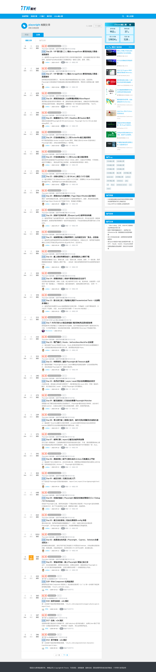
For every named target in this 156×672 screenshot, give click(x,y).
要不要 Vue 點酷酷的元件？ (50, 579)
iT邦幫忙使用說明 (119, 668)
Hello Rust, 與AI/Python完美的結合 (124, 112)
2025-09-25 (55, 267)
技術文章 (34, 16)
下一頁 (65, 655)
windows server (122, 185)
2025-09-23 (55, 289)
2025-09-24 (55, 245)
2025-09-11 (55, 550)
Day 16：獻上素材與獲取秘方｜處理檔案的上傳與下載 (67, 257)
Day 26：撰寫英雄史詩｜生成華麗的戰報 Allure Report (68, 98)
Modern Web (51, 576)
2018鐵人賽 (119, 177)
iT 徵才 (42, 16)
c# (108, 185)
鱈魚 (45, 589)
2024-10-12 (54, 589)
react (108, 188)
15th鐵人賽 (110, 161)
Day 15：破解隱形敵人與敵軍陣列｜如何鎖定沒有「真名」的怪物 (72, 237)
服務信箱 (88, 668)
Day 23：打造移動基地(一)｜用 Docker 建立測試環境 (67, 157)
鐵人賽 (119, 173)
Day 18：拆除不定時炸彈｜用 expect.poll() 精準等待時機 (68, 215)
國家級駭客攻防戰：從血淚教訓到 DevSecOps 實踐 (124, 101)
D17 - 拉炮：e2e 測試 (54, 620)
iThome (66, 668)
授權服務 (81, 668)
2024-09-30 (54, 628)
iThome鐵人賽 (122, 25)
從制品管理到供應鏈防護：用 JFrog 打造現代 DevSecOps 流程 (124, 124)
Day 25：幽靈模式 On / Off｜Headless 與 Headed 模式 (68, 118)
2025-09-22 (55, 311)
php (126, 181)
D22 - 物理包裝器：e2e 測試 (57, 601)
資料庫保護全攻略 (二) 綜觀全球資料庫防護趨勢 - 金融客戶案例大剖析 (124, 81)
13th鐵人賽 (110, 165)
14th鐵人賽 (120, 165)
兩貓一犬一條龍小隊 (69, 62)
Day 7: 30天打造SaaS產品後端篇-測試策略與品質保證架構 (69, 323)
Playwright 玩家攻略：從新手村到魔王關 (54, 49)
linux (112, 185)
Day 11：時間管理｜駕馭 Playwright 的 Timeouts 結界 (67, 362)
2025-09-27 (55, 226)
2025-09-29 (55, 204)
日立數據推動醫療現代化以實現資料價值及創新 (124, 91)
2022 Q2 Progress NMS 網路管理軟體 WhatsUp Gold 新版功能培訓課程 (124, 71)
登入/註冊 (130, 16)
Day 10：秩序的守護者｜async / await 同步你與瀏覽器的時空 (70, 381)
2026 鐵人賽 (58, 16)
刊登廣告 (73, 668)
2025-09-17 (55, 428)
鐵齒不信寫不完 (67, 589)
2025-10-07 (55, 62)
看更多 (131, 47)
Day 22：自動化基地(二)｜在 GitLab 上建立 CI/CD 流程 (68, 176)
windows (120, 181)
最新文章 (28, 40)
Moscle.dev (47, 331)
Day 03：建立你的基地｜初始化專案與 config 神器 (66, 520)
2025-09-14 (55, 486)
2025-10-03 (55, 145)
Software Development (54, 46)
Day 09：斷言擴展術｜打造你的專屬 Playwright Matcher (69, 400)
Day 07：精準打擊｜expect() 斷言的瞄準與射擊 (65, 439)
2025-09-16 (55, 447)
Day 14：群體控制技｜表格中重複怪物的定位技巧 (66, 278)
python (128, 177)
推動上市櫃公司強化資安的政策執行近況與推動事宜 (124, 52)
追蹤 (98, 26)
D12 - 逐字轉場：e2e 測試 (56, 640)
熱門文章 (42, 40)
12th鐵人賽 (120, 169)
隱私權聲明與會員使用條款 (102, 668)
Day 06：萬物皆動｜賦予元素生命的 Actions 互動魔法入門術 (70, 459)
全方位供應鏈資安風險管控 (124, 61)
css (130, 185)
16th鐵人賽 (120, 161)
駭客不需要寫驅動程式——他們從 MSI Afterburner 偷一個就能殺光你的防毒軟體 (120, 232)
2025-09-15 (55, 467)
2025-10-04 (55, 126)
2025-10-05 (55, 106)
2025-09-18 (55, 408)
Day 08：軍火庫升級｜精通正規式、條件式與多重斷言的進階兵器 (72, 420)
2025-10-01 (55, 184)
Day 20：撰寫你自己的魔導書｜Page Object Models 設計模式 (71, 196)
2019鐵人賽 (127, 173)
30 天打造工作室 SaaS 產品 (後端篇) (53, 320)
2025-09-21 (58, 331)
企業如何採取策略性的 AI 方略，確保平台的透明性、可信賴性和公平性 (125, 134)
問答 (27, 35)
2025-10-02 (55, 165)
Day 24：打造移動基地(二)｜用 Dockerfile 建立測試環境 (68, 137)
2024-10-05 (54, 609)
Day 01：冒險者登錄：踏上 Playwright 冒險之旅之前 (67, 562)
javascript (110, 177)
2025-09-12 (55, 528)
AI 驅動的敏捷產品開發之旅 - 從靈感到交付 (125, 143)
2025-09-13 (55, 509)
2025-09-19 (55, 389)
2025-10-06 (55, 87)
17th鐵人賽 (110, 169)
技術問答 (25, 16)
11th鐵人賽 (110, 173)
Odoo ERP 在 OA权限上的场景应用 (118, 204)
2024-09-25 (54, 648)
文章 (38, 35)
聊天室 (49, 16)
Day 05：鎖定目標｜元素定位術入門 (60, 478)
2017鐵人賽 (110, 181)
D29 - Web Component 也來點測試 (60, 581)
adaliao (46, 62)
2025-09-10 (55, 570)
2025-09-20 (55, 369)
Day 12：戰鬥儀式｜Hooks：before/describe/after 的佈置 (69, 342)
